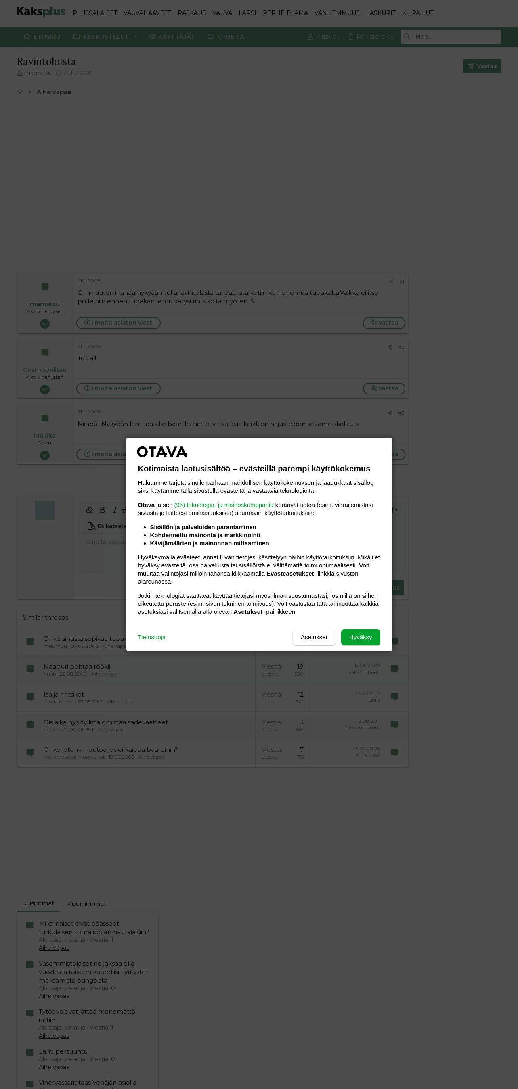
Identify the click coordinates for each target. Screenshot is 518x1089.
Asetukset (314, 637)
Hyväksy (360, 637)
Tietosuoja (152, 637)
